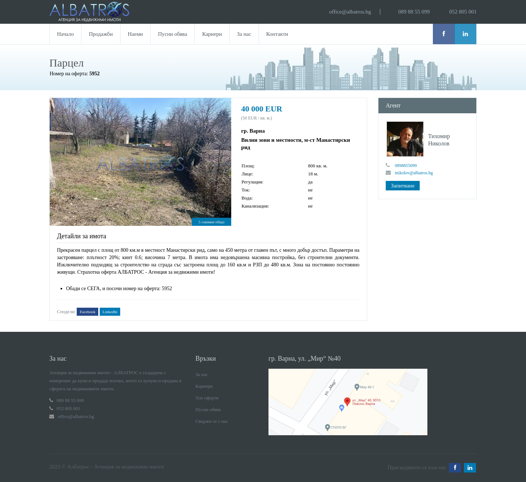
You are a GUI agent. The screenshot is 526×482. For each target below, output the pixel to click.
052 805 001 (463, 12)
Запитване (403, 186)
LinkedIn (110, 312)
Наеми (135, 34)
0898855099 (406, 165)
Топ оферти (206, 398)
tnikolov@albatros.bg (414, 172)
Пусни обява (172, 34)
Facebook (87, 312)
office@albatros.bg (350, 12)
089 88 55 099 (414, 12)
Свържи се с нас (211, 421)
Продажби (101, 34)
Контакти (277, 34)
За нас (244, 34)
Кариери (212, 34)
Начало (65, 34)
